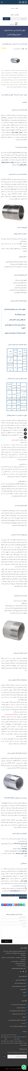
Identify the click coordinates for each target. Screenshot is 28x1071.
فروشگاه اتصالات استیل (20, 980)
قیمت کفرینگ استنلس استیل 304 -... (17, 1004)
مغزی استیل (15, 439)
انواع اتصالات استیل (13, 37)
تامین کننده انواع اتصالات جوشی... (18, 986)
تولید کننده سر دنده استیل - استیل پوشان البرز (10, 38)
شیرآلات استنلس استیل (11, 714)
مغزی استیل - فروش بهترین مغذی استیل (17, 1020)
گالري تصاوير (22, 989)
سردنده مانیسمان (5, 895)
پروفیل (23, 1017)
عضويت (15, 15)
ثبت (4, 1057)
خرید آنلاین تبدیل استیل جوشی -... (18, 1014)
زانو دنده (23, 1023)
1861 (22, 49)
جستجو (6, 19)
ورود (11, 15)
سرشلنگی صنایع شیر (21, 1008)
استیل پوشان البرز (23, 898)
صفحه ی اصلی (23, 37)
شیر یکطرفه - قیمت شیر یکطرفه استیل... (17, 1011)
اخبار (24, 995)
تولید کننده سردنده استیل (21, 895)
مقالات (19, 37)
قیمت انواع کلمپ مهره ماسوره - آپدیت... (17, 1026)
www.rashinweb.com (19, 1069)
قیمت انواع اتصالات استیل (20, 983)
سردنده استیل (12, 895)
